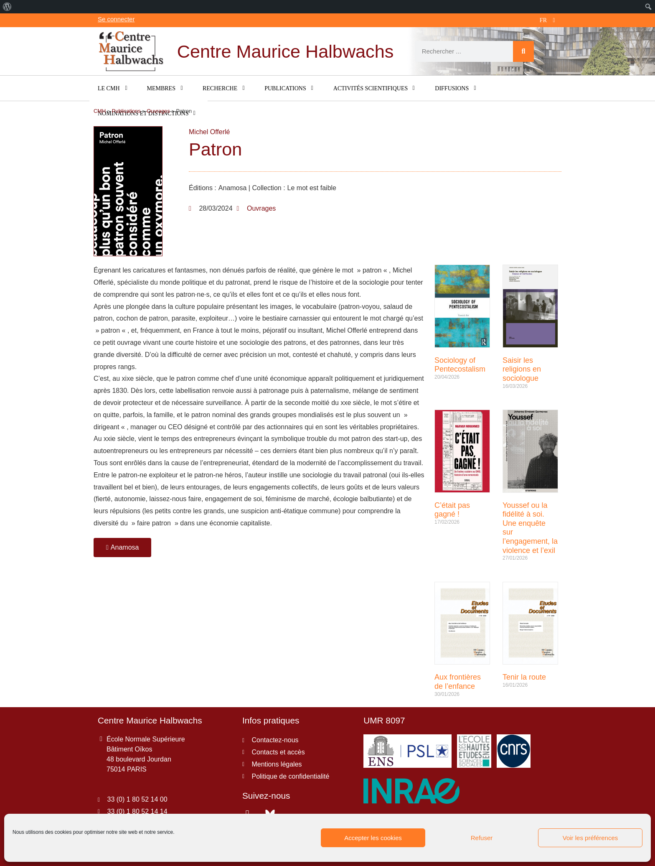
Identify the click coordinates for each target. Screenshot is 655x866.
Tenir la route (524, 677)
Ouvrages (261, 208)
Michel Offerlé (209, 131)
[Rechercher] (523, 51)
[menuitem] (7, 6)
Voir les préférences (590, 837)
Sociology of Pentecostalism (459, 365)
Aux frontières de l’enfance (457, 681)
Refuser (482, 837)
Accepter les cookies (373, 837)
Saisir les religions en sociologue (522, 369)
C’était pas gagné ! (452, 510)
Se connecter (116, 19)
